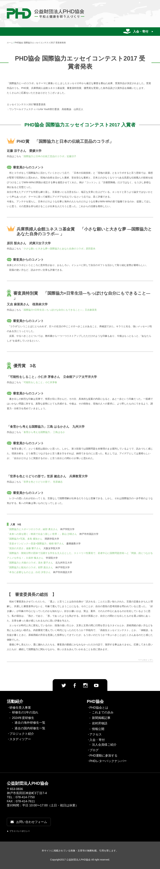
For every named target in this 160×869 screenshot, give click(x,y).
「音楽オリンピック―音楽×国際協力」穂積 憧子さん (35, 543)
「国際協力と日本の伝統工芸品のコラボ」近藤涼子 (48, 156)
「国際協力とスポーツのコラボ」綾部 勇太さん (32, 529)
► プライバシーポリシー (18, 831)
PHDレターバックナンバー (108, 761)
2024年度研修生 (23, 718)
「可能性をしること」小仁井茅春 (39, 382)
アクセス (95, 734)
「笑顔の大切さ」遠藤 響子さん (24, 548)
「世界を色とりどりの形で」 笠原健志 (42, 481)
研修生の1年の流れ (25, 712)
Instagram (85, 685)
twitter (63, 685)
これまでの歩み (103, 712)
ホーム (10, 42)
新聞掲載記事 (101, 718)
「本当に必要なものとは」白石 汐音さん (29, 572)
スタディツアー (20, 739)
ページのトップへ (145, 660)
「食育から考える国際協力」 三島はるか (43, 432)
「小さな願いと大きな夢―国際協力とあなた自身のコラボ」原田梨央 (58, 248)
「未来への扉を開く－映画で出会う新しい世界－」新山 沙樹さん (42, 534)
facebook (74, 685)
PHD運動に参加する (103, 755)
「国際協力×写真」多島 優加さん (24, 538)
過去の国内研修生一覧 (30, 728)
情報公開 (98, 729)
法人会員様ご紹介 (104, 744)
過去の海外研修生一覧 (30, 722)
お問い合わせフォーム (29, 822)
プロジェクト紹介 (21, 733)
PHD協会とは (98, 707)
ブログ (94, 750)
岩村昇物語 (99, 723)
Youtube (96, 685)
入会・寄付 (140, 31)
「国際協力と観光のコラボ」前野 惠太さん (30, 567)
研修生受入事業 (20, 707)
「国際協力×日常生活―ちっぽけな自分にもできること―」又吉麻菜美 (59, 309)
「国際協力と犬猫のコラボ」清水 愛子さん (30, 562)
